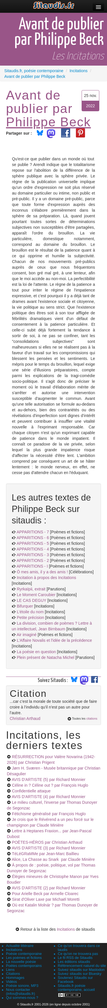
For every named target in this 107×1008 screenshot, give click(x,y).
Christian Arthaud (25, 718)
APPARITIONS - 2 (33, 560)
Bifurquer (25, 606)
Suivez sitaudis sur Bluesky (80, 974)
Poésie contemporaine (24, 954)
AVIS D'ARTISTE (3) (48, 848)
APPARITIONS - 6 (33, 537)
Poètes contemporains (24, 966)
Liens (10, 970)
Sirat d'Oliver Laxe (46, 899)
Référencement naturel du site (82, 966)
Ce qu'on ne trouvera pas (78, 954)
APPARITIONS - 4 (33, 549)
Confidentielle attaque (31, 791)
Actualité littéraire (20, 946)
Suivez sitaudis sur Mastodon (81, 970)
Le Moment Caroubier (36, 594)
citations (91, 718)
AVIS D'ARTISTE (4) (48, 796)
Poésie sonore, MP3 (22, 986)
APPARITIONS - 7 (33, 532)
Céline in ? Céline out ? (50, 785)
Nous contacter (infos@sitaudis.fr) (20, 992)
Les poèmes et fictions (24, 958)
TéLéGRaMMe (45, 853)
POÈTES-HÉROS (47, 842)
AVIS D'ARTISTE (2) (48, 888)
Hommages (15, 978)
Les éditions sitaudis (74, 962)
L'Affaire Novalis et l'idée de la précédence (54, 640)
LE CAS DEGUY (31, 600)
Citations (13, 974)
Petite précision (30, 617)
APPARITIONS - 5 (33, 543)
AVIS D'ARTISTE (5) (48, 779)
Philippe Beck (48, 122)
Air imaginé (27, 634)
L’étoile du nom (30, 612)
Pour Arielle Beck (45, 893)
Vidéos (11, 982)
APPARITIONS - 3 (33, 554)
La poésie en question (36, 651)
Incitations (66, 929)
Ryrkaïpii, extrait (32, 589)
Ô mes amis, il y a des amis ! (42, 572)
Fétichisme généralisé (49, 813)
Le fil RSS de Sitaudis (75, 958)
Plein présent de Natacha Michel (45, 657)
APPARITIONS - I (32, 566)
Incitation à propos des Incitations (46, 577)
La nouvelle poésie (21, 962)
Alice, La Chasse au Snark (53, 859)
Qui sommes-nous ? (22, 998)
